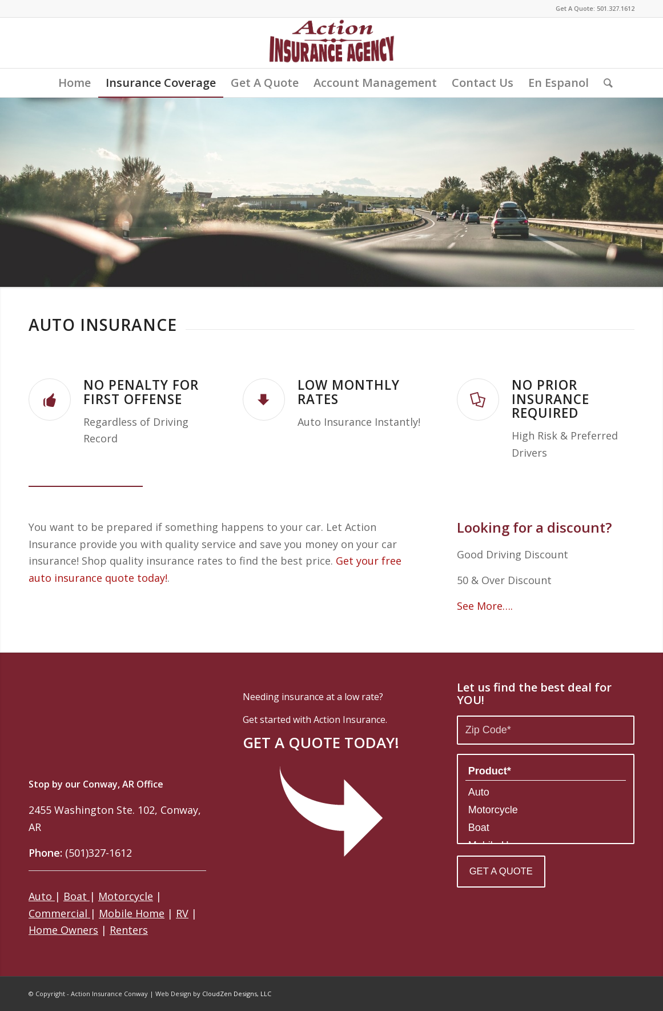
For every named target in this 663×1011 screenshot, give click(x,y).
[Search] (604, 83)
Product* (545, 771)
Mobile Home (131, 913)
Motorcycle (125, 896)
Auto (42, 896)
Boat (76, 896)
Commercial (59, 913)
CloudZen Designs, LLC (236, 993)
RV (182, 913)
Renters (129, 930)
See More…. (485, 606)
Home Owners (63, 930)
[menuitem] (74, 83)
